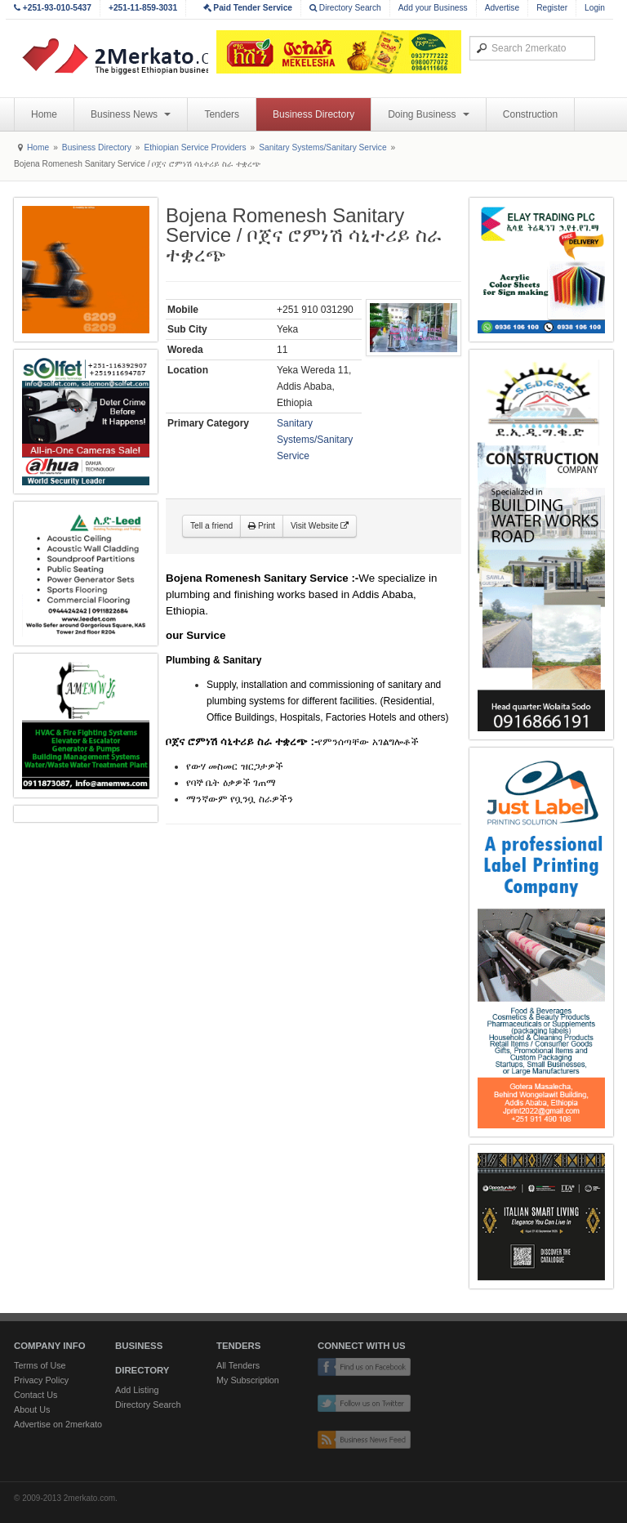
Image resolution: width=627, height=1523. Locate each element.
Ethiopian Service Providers (195, 147)
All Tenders (238, 1365)
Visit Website (320, 525)
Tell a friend (211, 525)
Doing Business (428, 114)
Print (261, 525)
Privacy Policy (41, 1380)
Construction (530, 114)
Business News (131, 114)
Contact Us (35, 1395)
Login (595, 7)
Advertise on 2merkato (58, 1424)
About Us (32, 1409)
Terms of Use (40, 1365)
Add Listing (136, 1390)
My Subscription (247, 1380)
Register (551, 7)
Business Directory (313, 114)
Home (44, 114)
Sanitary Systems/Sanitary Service (322, 147)
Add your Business (433, 7)
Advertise (502, 7)
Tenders (221, 114)
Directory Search (345, 7)
